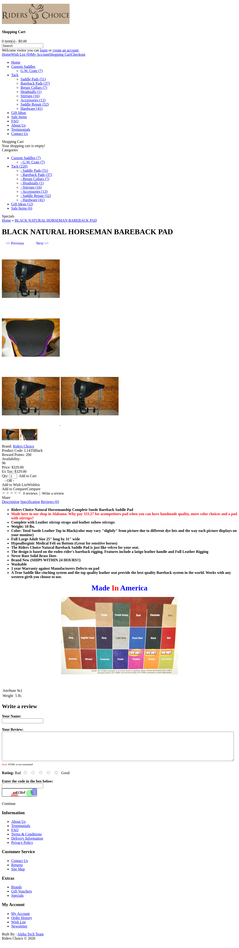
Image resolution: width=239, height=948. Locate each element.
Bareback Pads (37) (35, 83)
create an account (65, 50)
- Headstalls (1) (32, 183)
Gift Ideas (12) (22, 204)
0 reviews (30, 493)
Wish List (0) (21, 54)
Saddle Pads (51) (33, 79)
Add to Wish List (15, 485)
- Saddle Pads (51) (34, 170)
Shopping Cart (60, 54)
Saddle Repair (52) (35, 104)
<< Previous (15, 243)
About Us (18, 125)
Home (6, 54)
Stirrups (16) (30, 96)
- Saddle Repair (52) (36, 196)
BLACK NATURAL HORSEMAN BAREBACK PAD (56, 220)
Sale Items (19, 117)
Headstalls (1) (31, 92)
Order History (21, 923)
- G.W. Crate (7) (33, 162)
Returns (17, 870)
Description (10, 502)
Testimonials (20, 129)
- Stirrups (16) (31, 187)
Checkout (78, 54)
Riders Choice (23, 446)
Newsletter (19, 932)
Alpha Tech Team (30, 940)
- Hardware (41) (33, 200)
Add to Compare (14, 489)
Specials (17, 901)
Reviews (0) (50, 502)
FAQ (14, 121)
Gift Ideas (18, 113)
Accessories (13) (33, 100)
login (44, 50)
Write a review (53, 493)
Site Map (18, 875)
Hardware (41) (31, 108)
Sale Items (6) (21, 208)
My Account (40, 54)
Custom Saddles (23, 67)
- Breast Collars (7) (35, 179)
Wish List (18, 928)
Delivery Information (27, 844)
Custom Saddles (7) (26, 158)
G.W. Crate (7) (32, 71)
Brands (16, 893)
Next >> (42, 243)
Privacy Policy (22, 848)
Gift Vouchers (21, 897)
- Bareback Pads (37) (36, 175)
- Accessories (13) (34, 191)
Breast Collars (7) (34, 88)
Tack (14, 75)
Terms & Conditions (26, 840)
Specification (30, 502)
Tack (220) (19, 166)
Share (6, 498)
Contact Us (19, 134)
